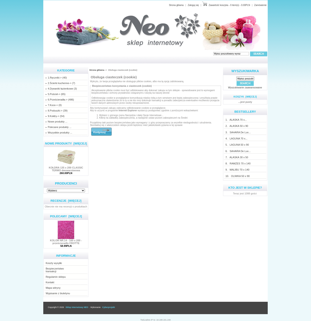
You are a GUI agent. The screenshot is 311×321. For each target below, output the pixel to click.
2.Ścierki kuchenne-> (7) (60, 83)
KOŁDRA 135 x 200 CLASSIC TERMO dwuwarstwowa (66, 168)
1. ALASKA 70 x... (236, 119)
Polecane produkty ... (58, 127)
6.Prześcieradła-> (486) (60, 99)
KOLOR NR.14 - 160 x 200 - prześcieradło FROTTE (66, 241)
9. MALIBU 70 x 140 (237, 169)
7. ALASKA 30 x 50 (236, 157)
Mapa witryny (53, 287)
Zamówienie (260, 5)
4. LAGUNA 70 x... (236, 138)
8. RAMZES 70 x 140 (237, 163)
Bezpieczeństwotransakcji (55, 270)
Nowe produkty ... (56, 121)
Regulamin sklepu (55, 276)
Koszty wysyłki (54, 263)
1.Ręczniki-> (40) (56, 77)
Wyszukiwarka (245, 71)
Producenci (66, 183)
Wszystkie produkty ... (59, 132)
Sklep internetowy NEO (76, 307)
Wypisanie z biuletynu (58, 293)
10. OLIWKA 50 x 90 (237, 176)
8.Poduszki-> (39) (57, 110)
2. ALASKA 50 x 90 (236, 126)
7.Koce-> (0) (54, 105)
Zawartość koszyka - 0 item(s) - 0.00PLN (229, 5)
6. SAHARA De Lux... (238, 151)
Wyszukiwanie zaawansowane (245, 87)
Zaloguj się (193, 5)
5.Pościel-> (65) (55, 94)
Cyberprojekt (108, 307)
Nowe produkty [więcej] (66, 143)
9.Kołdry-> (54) (55, 116)
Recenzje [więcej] (65, 200)
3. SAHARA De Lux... (238, 132)
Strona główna (176, 5)
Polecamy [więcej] (66, 216)
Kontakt (50, 282)
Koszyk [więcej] (245, 96)
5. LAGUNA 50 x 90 (237, 144)
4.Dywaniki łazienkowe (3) (61, 88)
